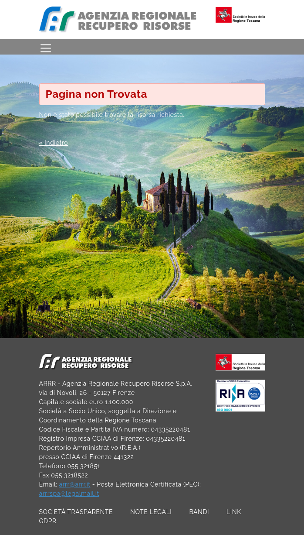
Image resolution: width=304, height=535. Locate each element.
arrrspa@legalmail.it (69, 493)
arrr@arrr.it (74, 484)
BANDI (199, 511)
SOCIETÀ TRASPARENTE (76, 511)
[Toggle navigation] (45, 47)
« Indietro (53, 142)
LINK (233, 511)
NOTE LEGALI (151, 511)
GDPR (48, 521)
